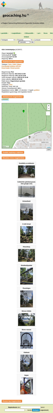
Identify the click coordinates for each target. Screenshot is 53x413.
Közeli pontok (15, 68)
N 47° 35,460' (12, 55)
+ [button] (48, 105)
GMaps (19, 64)
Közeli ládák (5, 68)
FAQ (51, 33)
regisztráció (44, 410)
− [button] (48, 108)
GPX (48, 149)
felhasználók (29, 33)
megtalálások (16, 33)
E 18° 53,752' (13, 57)
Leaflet (49, 147)
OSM (14, 64)
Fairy (10, 84)
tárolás (29, 410)
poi (39, 33)
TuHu (10, 64)
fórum (46, 33)
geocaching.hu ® (16, 15)
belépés (26, 37)
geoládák (4, 33)
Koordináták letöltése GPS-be (11, 66)
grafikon (36, 90)
